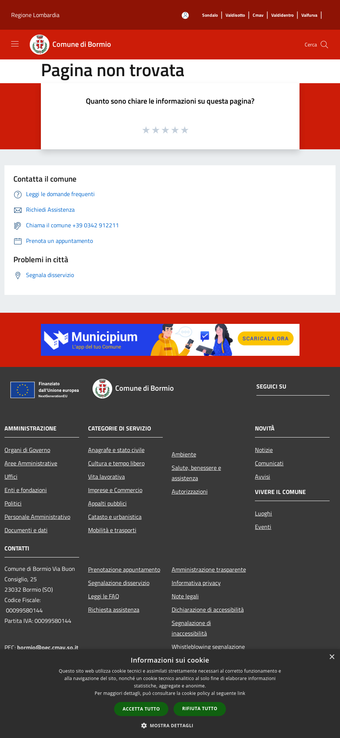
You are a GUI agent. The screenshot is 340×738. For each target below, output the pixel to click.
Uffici (10, 476)
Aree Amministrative (30, 463)
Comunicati (269, 463)
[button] (170, 725)
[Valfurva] (309, 15)
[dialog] (170, 693)
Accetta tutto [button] (141, 709)
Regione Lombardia (35, 14)
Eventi (263, 526)
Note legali (185, 596)
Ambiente (184, 454)
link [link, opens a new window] (241, 693)
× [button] (331, 657)
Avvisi (262, 476)
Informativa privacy (196, 582)
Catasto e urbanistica (115, 516)
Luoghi (263, 513)
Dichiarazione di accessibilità (208, 609)
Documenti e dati (26, 530)
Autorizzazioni (190, 491)
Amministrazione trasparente (209, 569)
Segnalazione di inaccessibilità (191, 628)
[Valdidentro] (282, 15)
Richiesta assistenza (113, 609)
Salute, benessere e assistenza (196, 472)
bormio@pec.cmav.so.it (47, 647)
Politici (13, 503)
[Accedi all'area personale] (185, 15)
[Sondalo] (210, 15)
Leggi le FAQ (103, 596)
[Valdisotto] (235, 15)
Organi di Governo (27, 449)
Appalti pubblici (107, 503)
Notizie (264, 449)
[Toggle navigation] (14, 43)
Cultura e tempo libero (116, 463)
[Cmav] (258, 15)
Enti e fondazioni (25, 489)
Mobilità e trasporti (112, 530)
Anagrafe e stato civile (116, 449)
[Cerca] (324, 44)
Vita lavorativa (106, 476)
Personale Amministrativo (37, 516)
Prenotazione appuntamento (124, 569)
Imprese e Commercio (115, 489)
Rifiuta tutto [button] (199, 708)
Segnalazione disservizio (118, 582)
